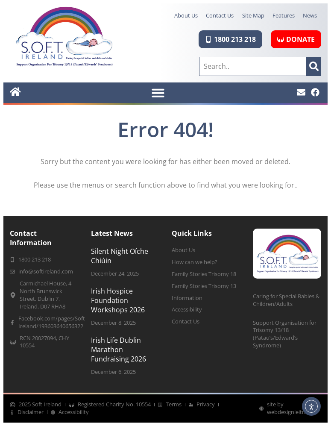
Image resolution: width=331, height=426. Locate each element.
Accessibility (187, 310)
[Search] (314, 66)
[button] (158, 92)
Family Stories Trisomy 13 (204, 286)
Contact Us (219, 15)
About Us (184, 15)
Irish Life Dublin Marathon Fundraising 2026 (118, 349)
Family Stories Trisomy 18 (204, 274)
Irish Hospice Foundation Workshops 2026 (118, 300)
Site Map (252, 15)
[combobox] (253, 66)
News (310, 15)
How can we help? (194, 262)
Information (187, 298)
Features (283, 15)
